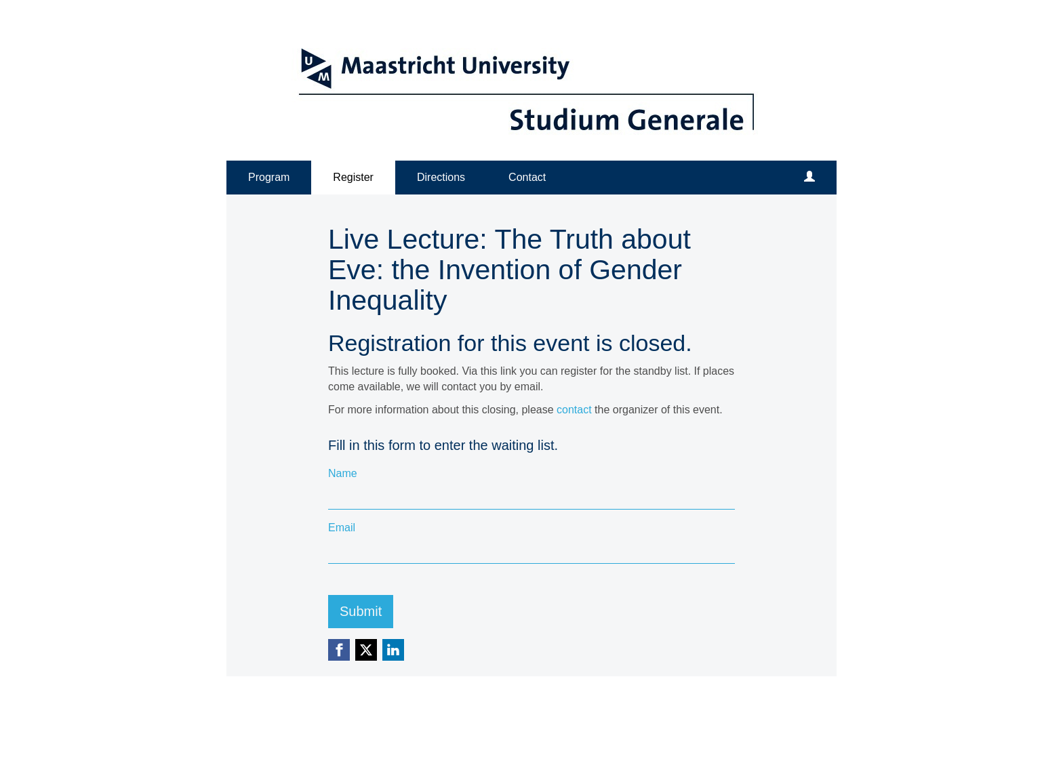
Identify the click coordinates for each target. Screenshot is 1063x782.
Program (268, 177)
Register (353, 177)
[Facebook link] (339, 650)
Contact (527, 177)
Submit (361, 611)
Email (341, 527)
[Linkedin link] (393, 650)
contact (574, 409)
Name (342, 473)
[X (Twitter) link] (366, 650)
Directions (441, 177)
